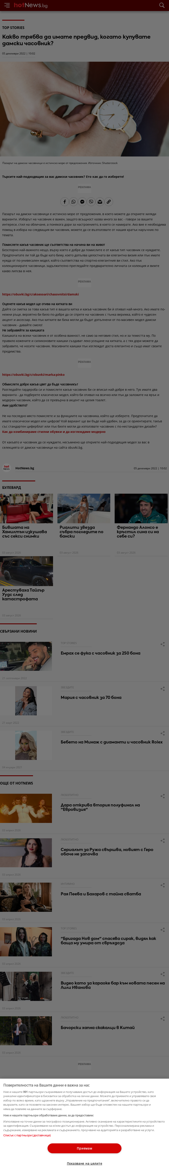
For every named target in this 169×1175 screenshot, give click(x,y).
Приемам (84, 1148)
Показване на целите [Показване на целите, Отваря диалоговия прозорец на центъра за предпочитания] (84, 1163)
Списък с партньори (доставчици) (27, 1135)
